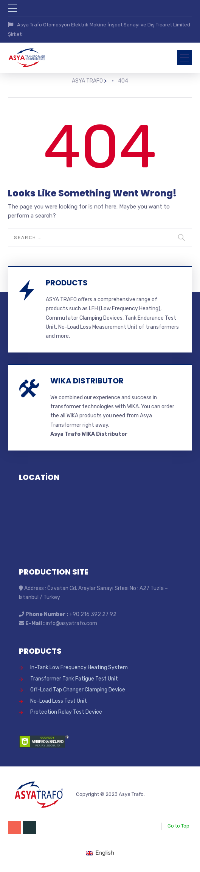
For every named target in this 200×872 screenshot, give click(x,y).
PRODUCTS (67, 282)
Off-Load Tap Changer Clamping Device (77, 690)
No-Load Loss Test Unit (58, 701)
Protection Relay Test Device (66, 712)
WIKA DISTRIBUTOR (87, 380)
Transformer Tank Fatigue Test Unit (74, 679)
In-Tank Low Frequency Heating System (79, 667)
